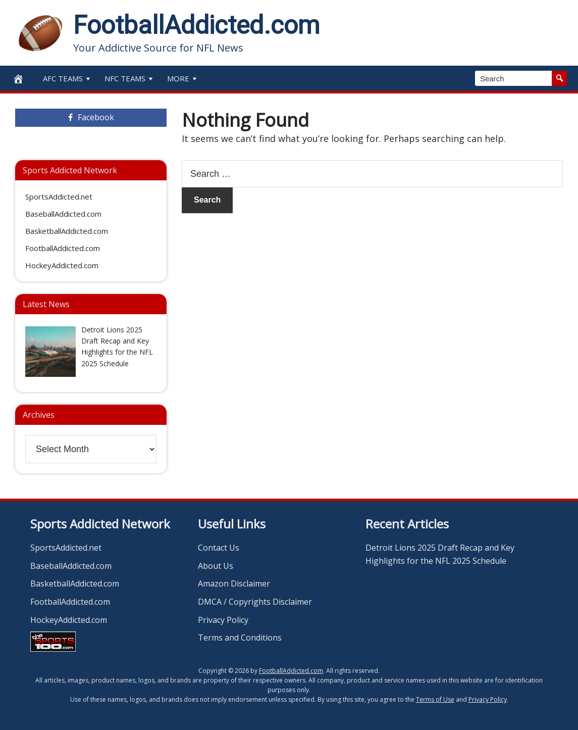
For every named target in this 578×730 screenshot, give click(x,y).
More (183, 78)
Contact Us (218, 547)
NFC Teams (129, 78)
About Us (215, 565)
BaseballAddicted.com (63, 214)
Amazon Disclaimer (234, 583)
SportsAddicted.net (58, 196)
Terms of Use (435, 699)
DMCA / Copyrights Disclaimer (255, 601)
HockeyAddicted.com (61, 265)
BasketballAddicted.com (66, 231)
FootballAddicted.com (196, 25)
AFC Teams (67, 78)
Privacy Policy (223, 619)
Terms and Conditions (240, 637)
